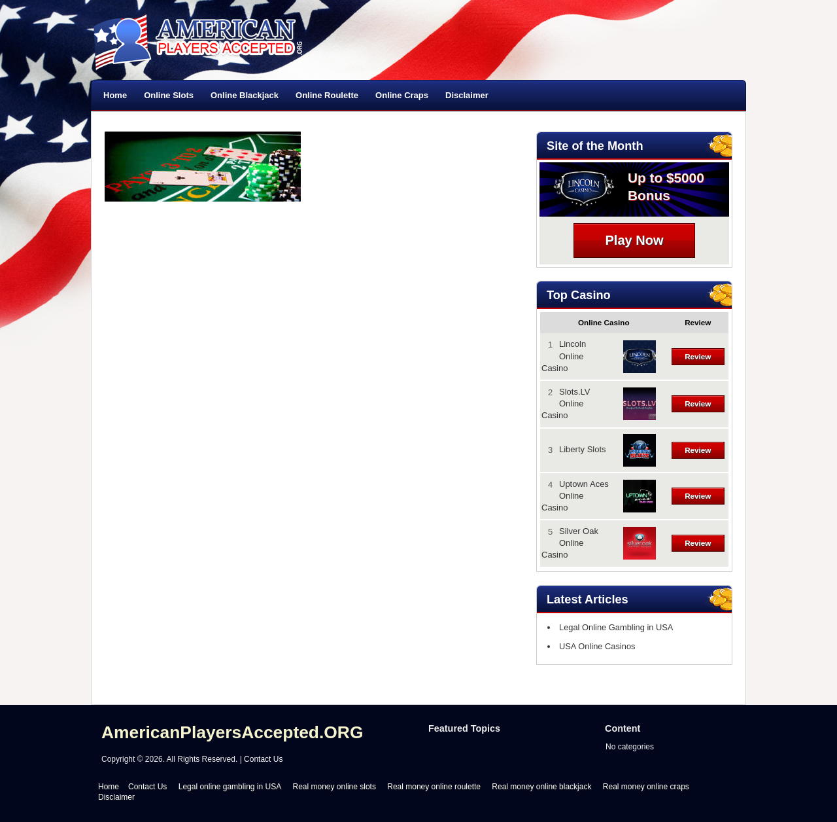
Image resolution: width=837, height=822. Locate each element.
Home (115, 95)
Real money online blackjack (541, 786)
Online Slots (169, 95)
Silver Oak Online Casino (569, 543)
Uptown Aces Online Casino (575, 495)
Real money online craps (646, 786)
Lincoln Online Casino (563, 355)
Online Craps (401, 95)
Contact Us (263, 759)
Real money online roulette (434, 786)
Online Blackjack (245, 95)
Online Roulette (327, 95)
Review (698, 356)
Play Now (635, 240)
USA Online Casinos (594, 646)
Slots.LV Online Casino (565, 403)
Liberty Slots (582, 449)
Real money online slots (334, 786)
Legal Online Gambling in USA (613, 627)
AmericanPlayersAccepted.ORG (232, 732)
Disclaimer (466, 95)
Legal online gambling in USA (230, 786)
